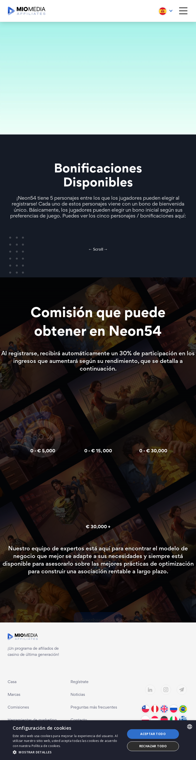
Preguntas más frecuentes (94, 707)
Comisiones (18, 707)
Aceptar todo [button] (153, 734)
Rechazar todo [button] (153, 746)
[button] (166, 10)
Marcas (14, 695)
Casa (12, 682)
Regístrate (80, 682)
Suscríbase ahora (98, 604)
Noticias (78, 695)
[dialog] (98, 740)
